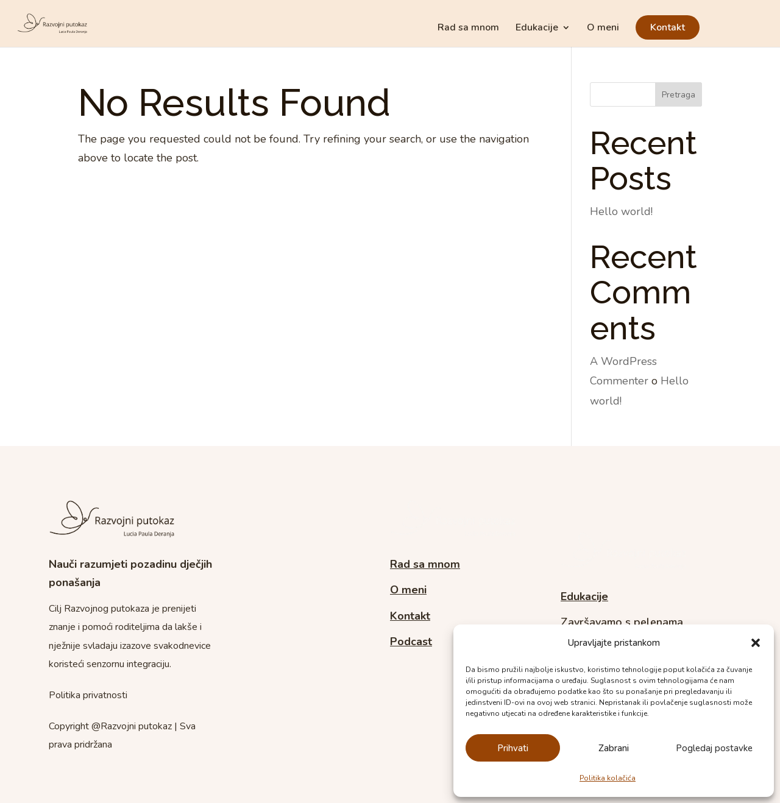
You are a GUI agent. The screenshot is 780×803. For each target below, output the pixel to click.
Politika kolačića (608, 778)
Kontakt (667, 27)
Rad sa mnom (468, 28)
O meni (603, 28)
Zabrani (613, 748)
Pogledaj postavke (714, 748)
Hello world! (621, 211)
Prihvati (512, 748)
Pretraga (678, 95)
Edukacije (537, 28)
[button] (756, 643)
